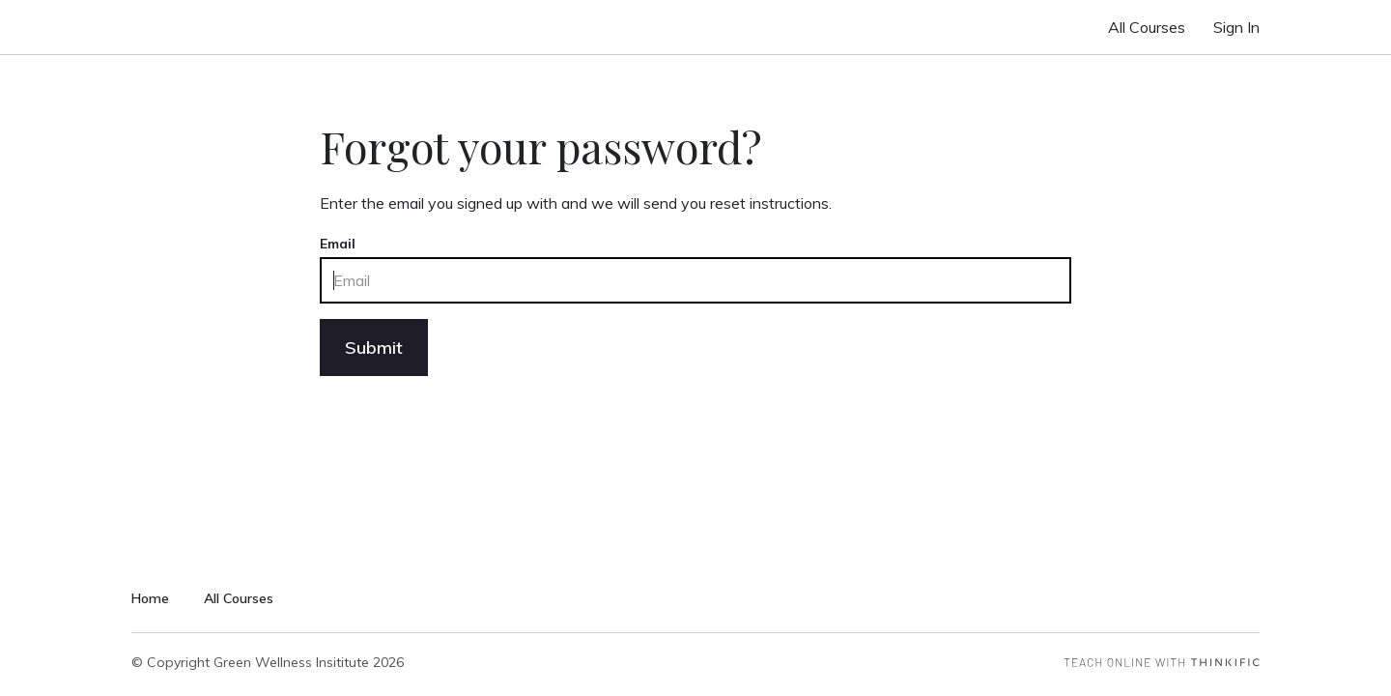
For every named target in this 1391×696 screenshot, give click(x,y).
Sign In (1236, 27)
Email (337, 243)
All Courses (1146, 27)
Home (150, 598)
